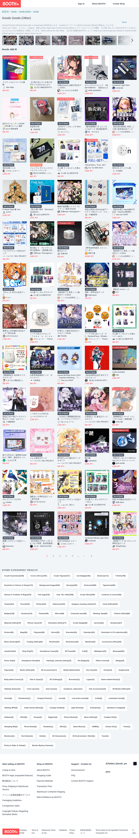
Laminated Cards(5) (117, 698)
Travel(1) (105, 736)
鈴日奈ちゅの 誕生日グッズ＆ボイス (68, 459)
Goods (14, 11)
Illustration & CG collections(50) (114, 632)
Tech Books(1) (27, 736)
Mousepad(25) (118, 651)
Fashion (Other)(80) (122, 614)
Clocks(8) (8, 698)
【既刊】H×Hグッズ (120, 289)
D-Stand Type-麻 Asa (11, 209)
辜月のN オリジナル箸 (121, 168)
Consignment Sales (11, 806)
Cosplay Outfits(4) (57, 708)
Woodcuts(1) (9, 736)
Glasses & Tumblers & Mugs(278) (17, 595)
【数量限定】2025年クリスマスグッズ (14, 376)
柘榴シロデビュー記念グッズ (14, 542)
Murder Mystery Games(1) (42, 745)
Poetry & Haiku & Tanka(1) (15, 745)
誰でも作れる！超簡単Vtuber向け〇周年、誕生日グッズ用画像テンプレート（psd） (15, 456)
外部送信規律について (86, 831)
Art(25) (85, 651)
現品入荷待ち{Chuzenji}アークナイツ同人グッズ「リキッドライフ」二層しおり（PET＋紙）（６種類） (97, 210)
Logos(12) (90, 680)
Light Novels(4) (77, 708)
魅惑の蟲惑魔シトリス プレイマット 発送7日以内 (68, 207)
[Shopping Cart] (132, 3)
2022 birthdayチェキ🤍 (67, 541)
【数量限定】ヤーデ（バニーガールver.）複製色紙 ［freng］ (124, 418)
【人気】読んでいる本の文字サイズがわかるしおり (41, 83)
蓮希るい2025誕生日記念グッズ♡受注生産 (14, 332)
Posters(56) (9, 632)
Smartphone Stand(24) (31, 661)
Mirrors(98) (59, 614)
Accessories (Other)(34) (111, 642)
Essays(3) (38, 717)
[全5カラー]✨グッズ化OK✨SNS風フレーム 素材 (14, 125)
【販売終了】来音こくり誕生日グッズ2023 (68, 293)
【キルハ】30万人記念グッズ (14, 293)
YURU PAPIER (118, 372)
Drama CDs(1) (111, 727)
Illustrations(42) (72, 642)
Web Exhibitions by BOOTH (49, 797)
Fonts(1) (126, 727)
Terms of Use (35, 831)
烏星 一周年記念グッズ (94, 292)
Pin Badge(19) (83, 661)
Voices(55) (55, 632)
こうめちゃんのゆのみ (39, 414)
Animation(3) (95, 708)
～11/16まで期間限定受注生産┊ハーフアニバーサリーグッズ (69, 418)
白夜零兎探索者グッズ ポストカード (41, 376)
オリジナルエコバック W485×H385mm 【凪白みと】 (97, 86)
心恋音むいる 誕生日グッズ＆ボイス (96, 418)
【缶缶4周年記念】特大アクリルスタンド (96, 376)
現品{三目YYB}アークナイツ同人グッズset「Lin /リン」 (14, 418)
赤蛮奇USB (34, 127)
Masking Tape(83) (100, 614)
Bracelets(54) (71, 632)
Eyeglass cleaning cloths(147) (84, 604)
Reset (124, 22)
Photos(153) (41, 604)
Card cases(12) (33, 689)
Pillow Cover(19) (102, 661)
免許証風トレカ (9, 168)
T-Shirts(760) (120, 576)
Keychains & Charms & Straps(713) (18, 585)
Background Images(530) (49, 585)
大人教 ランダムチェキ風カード (68, 169)
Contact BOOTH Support (82, 781)
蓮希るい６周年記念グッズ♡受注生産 (41, 497)
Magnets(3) (52, 717)
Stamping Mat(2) (11, 727)
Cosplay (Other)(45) (35, 642)
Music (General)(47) (12, 642)
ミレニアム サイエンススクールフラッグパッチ (41, 169)
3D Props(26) (70, 651)
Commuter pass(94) (79, 614)
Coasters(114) (26, 614)
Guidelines (63, 830)
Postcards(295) (90, 585)
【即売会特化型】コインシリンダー (96, 249)
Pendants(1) (48, 727)
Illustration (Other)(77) (57, 623)
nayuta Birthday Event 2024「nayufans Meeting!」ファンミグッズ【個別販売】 (69, 376)
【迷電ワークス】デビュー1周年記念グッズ (124, 542)
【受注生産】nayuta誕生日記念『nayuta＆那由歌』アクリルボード (123, 210)
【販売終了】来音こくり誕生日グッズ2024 (123, 252)
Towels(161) (9, 604)
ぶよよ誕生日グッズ (38, 458)
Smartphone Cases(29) (49, 651)
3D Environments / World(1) (84, 736)
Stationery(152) (59, 604)
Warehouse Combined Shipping (51, 792)
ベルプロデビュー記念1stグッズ (14, 252)
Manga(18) (120, 661)
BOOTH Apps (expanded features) (17, 775)
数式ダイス (62, 251)
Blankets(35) (90, 642)
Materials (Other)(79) (12, 623)
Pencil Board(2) (30, 727)
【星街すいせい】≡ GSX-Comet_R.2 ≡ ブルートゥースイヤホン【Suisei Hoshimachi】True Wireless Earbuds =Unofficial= (124, 459)
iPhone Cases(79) (34, 623)
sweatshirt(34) (10, 651)
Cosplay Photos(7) (44, 698)
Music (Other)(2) (90, 717)
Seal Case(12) (51, 689)
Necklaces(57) (116, 623)
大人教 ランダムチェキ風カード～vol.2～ (123, 335)
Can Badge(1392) (83, 576)
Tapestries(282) (109, 585)
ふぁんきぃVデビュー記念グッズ (69, 500)
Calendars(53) (89, 632)
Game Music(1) (79, 727)
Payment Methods (45, 781)
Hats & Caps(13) (36, 680)
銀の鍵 (87, 458)
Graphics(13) (124, 670)
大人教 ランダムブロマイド (41, 292)
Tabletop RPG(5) (11, 708)
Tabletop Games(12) (12, 689)
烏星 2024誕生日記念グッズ (124, 499)
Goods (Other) (25, 11)
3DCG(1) (63, 727)
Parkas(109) (43, 614)
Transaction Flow (44, 786)
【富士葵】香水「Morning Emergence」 (42, 210)
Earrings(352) (71, 585)
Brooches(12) (74, 680)
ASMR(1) (95, 727)
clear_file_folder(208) (64, 595)
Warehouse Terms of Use (49, 831)
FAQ (73, 775)
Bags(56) (23, 632)
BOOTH (5, 11)
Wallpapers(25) (100, 651)
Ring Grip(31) (27, 651)
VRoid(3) (23, 717)
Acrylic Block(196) (87, 595)
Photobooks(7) (25, 698)
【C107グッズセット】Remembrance (69, 128)
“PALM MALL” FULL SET (95, 165)
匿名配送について (10, 781)
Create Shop (119, 4)
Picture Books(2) (71, 717)
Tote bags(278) (44, 595)
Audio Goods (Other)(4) (33, 708)
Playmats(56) (39, 632)
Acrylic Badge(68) (80, 623)
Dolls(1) (42, 736)
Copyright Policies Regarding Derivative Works (15, 812)
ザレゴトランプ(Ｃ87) (12, 499)
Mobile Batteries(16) (71, 670)
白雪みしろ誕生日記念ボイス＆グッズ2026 (68, 332)
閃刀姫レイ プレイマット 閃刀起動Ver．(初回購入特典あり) (42, 249)
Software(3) (9, 717)
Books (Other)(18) (27, 670)
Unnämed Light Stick (121, 85)
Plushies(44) (54, 642)
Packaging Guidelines (12, 800)
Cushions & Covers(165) (111, 595)
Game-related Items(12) (110, 680)
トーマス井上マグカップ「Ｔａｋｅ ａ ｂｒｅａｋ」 (41, 335)
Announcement (78, 770)
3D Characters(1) (59, 736)
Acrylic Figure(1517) (62, 576)
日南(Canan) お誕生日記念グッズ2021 (69, 86)
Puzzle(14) (108, 670)
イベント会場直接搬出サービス (16, 795)
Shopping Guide (44, 775)
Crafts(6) (98, 698)
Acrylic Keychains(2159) (14, 576)
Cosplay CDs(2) (110, 717)
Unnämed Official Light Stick (96, 538)
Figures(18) (9, 670)
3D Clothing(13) (56, 680)
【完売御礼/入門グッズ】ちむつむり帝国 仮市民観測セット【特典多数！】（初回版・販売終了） (41, 542)
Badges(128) (9, 614)
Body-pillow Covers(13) (13, 680)
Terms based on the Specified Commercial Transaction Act (112, 831)
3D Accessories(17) (49, 670)
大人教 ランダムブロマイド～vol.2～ (96, 500)
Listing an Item (8, 770)
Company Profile (23, 831)
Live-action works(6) (80, 698)
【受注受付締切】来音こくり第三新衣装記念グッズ (123, 128)
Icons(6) (62, 698)
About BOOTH (99, 4)
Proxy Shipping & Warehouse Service (15, 788)
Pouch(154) (25, 604)
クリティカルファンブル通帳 (14, 83)
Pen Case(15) (91, 670)
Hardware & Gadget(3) (116, 708)
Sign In (81, 4)
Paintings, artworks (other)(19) (58, 661)
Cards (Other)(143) (110, 604)
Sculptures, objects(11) (73, 689)
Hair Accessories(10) (97, 689)
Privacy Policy (72, 831)
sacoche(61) (99, 623)
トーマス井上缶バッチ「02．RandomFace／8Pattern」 (96, 335)
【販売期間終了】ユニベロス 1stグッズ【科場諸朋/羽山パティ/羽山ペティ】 (97, 128)
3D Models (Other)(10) (121, 689)
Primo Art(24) (9, 661)
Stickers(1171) (103, 576)
